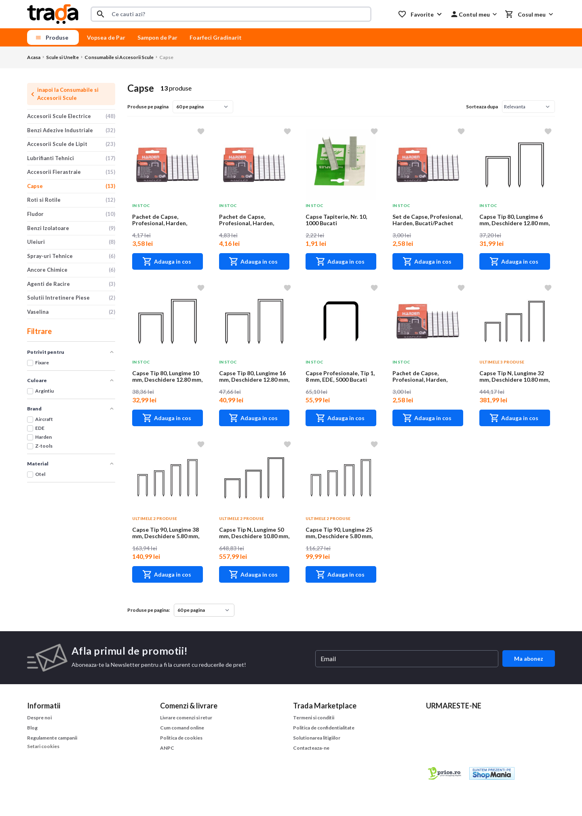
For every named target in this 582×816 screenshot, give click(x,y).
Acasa (33, 57)
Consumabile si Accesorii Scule (119, 57)
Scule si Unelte (62, 57)
